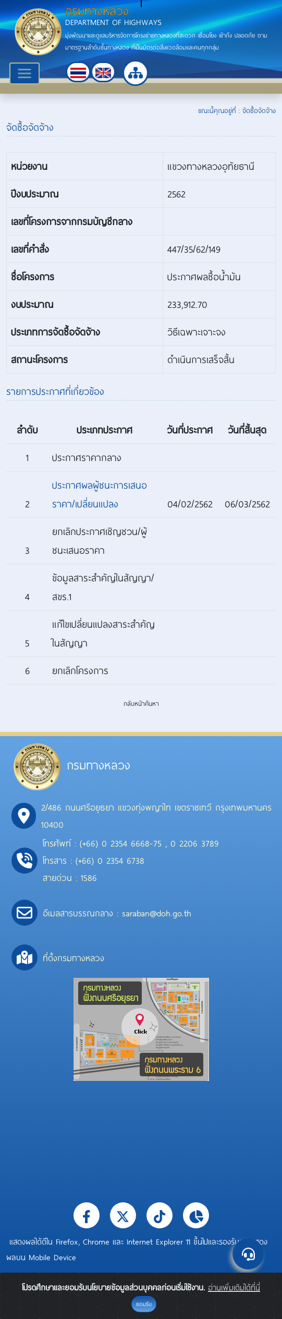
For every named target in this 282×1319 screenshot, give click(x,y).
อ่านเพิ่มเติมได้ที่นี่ (234, 1287)
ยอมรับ (144, 1304)
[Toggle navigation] (24, 73)
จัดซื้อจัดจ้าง (259, 110)
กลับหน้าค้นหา (141, 703)
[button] (78, 71)
